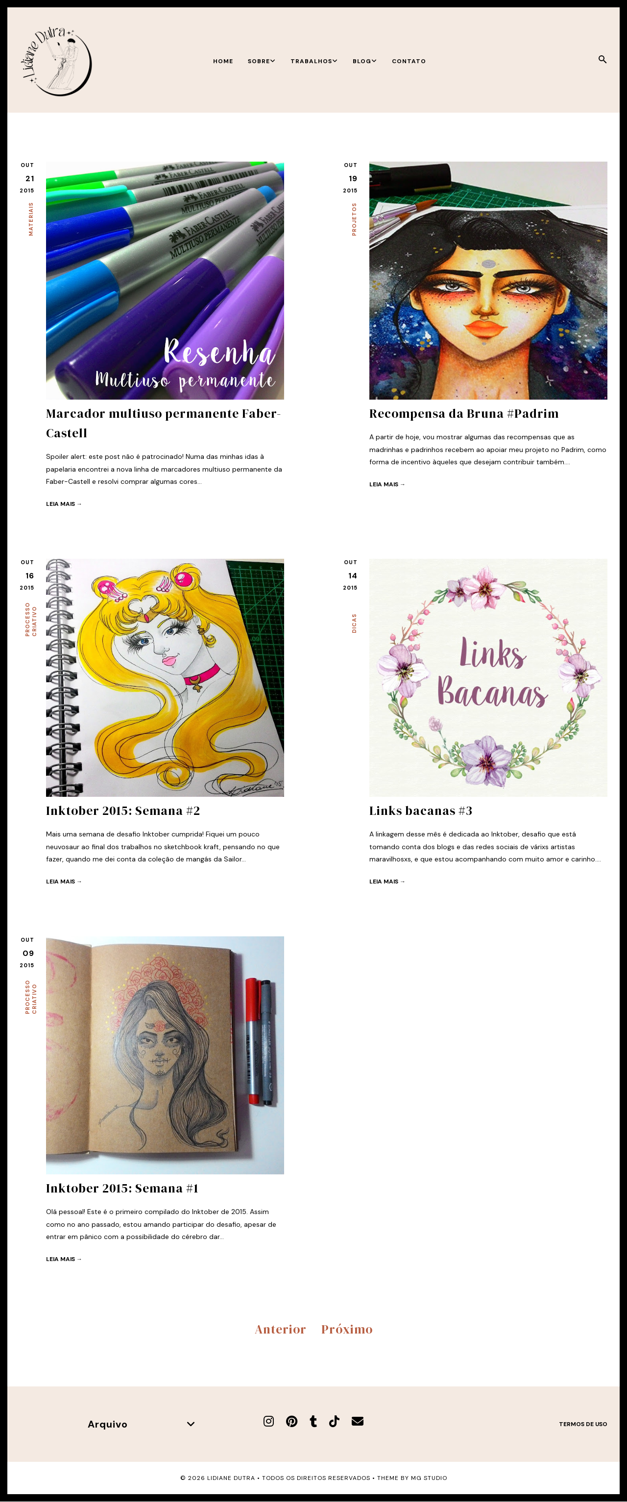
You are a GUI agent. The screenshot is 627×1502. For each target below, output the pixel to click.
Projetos (354, 219)
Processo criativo (31, 619)
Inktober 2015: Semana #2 (123, 810)
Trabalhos (314, 61)
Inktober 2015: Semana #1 (122, 1188)
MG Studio (429, 1478)
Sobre (262, 61)
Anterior (281, 1329)
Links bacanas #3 (421, 810)
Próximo (347, 1329)
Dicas (354, 623)
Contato (409, 61)
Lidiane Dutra (231, 1478)
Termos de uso (583, 1424)
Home (223, 61)
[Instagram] (269, 1421)
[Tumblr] (313, 1421)
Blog (365, 61)
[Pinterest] (291, 1421)
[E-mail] (357, 1421)
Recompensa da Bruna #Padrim (464, 413)
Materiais (30, 219)
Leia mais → (64, 504)
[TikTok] (334, 1421)
